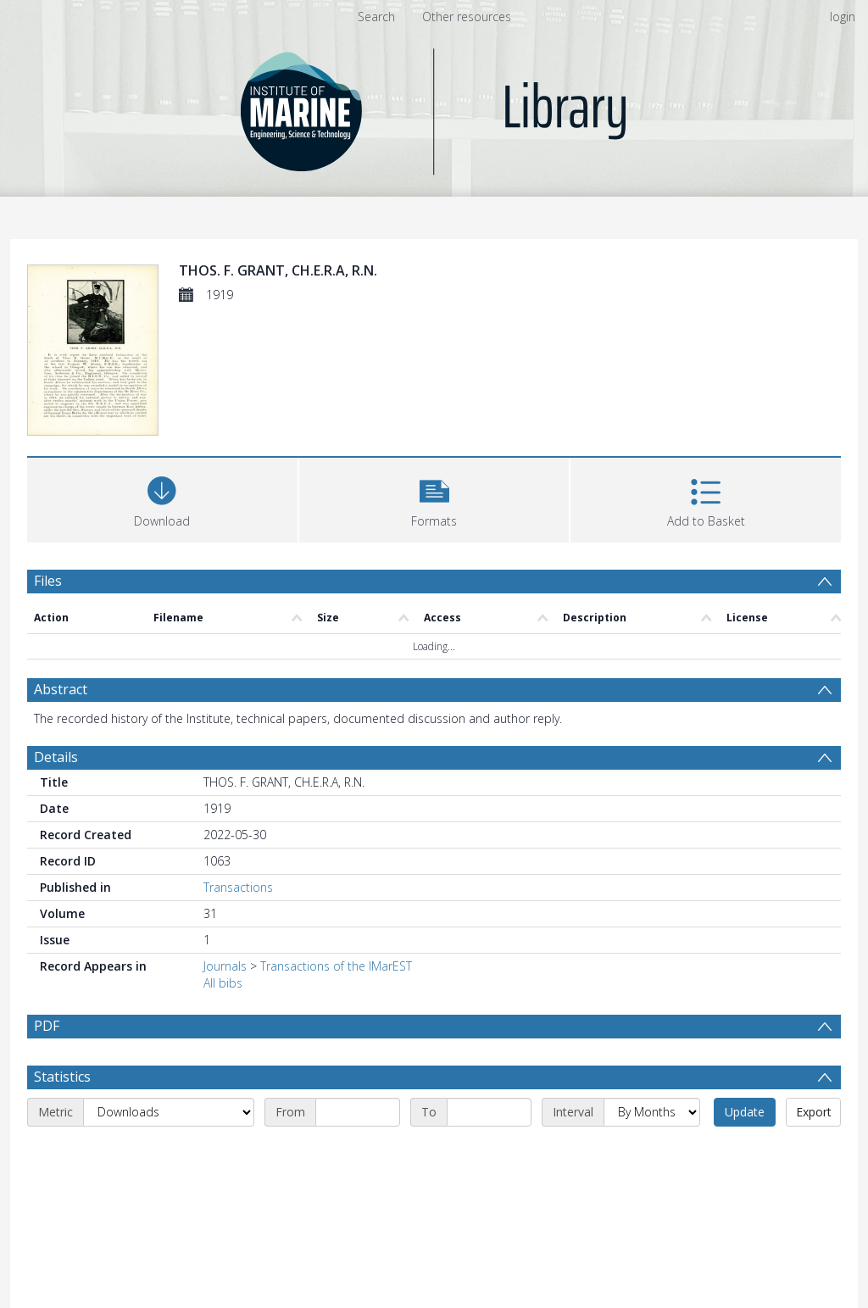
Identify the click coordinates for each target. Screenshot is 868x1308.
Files (48, 580)
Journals (225, 966)
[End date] (489, 1152)
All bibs (222, 983)
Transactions (238, 887)
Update (745, 1152)
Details (56, 757)
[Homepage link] (434, 107)
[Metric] (168, 1152)
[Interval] (652, 1152)
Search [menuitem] (376, 16)
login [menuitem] (842, 16)
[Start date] (357, 1152)
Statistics (62, 1117)
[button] (434, 498)
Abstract (60, 689)
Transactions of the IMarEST (336, 966)
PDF (46, 1025)
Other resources (466, 16)
